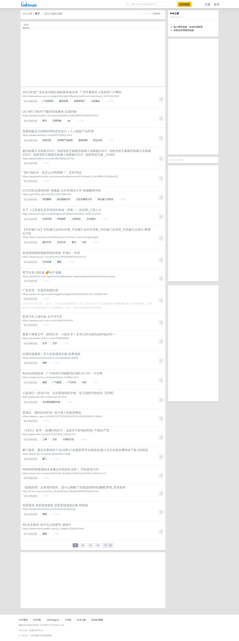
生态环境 (46, 219)
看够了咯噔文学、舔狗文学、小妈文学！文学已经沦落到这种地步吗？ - (69, 334)
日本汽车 (61, 242)
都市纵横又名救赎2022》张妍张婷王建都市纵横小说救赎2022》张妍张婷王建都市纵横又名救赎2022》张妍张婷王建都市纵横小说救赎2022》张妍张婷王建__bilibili (86, 153)
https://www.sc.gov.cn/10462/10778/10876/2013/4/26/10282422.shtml (62, 416)
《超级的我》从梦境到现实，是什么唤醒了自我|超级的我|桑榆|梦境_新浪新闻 (73, 487)
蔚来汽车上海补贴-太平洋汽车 (42, 316)
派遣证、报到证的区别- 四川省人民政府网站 (51, 412)
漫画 (44, 363)
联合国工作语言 (105, 199)
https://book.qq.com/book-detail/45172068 (46, 454)
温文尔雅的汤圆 (53, 13)
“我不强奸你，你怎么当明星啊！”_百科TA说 (51, 172)
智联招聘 (82, 140)
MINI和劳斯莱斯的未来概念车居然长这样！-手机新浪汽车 (60, 469)
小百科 (68, 620)
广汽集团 (56, 382)
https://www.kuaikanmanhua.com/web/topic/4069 (50, 358)
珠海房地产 (79, 101)
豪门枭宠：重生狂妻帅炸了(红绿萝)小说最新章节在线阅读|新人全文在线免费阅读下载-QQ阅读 (85, 450)
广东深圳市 (48, 101)
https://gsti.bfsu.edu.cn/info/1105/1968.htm (46, 194)
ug (68, 120)
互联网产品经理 (65, 140)
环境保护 (61, 219)
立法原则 (90, 219)
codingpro (52, 620)
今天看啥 (23, 620)
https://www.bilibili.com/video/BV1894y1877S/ (48, 158)
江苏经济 (76, 219)
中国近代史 (68, 439)
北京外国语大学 (84, 199)
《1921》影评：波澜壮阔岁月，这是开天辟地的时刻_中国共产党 (65, 430)
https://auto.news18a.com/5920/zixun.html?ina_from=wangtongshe (60, 237)
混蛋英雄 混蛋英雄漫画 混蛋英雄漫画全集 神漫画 (55, 505)
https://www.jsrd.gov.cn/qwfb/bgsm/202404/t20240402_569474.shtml (61, 214)
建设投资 (63, 101)
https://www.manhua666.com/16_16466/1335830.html (53, 528)
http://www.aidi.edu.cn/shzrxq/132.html (44, 397)
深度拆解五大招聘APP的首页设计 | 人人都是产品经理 (58, 131)
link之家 (27, 13)
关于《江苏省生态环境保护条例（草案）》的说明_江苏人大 (62, 210)
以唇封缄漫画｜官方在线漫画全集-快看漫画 (51, 354)
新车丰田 (46, 242)
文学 (54, 343)
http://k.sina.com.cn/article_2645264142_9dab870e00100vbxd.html (60, 491)
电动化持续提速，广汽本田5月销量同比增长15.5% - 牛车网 (62, 373)
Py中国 (37, 620)
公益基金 (95, 101)
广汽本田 (71, 382)
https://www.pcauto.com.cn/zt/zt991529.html (47, 320)
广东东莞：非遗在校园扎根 (40, 290)
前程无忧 (46, 140)
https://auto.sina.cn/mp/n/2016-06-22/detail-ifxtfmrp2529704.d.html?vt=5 (64, 473)
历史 (54, 439)
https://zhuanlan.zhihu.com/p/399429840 (45, 338)
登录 (216, 4)
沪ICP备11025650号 (41, 635)
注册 (207, 4)
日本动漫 (46, 262)
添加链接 (184, 4)
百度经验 (56, 120)
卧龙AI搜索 (97, 620)
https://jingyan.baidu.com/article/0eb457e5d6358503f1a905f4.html (60, 115)
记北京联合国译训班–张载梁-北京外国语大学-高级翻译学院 (61, 190)
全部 (26, 24)
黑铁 (59, 262)
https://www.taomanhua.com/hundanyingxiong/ (49, 509)
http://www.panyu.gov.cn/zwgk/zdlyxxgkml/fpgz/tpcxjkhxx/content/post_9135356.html (70, 96)
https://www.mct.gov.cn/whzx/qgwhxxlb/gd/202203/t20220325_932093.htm (65, 294)
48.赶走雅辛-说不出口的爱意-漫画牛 (46, 524)
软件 (44, 120)
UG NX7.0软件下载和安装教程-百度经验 (49, 111)
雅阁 (44, 382)
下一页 (108, 545)
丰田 (84, 242)
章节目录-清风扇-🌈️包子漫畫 (41, 272)
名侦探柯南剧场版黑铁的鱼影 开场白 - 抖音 (51, 253)
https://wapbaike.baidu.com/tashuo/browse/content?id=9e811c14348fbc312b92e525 (70, 176)
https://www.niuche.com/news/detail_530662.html (50, 377)
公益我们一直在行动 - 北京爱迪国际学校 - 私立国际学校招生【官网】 (68, 393)
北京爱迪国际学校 (51, 402)
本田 (84, 382)
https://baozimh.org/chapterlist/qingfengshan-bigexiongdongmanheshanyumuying (68, 276)
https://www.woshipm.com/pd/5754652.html (47, 135)
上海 (44, 439)
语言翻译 (46, 199)
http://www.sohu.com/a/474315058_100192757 (49, 434)
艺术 (44, 343)
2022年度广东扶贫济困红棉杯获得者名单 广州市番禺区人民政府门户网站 (72, 92)
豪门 (44, 459)
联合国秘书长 (63, 199)
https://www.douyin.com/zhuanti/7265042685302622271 (54, 257)
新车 (74, 242)
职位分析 (97, 140)
